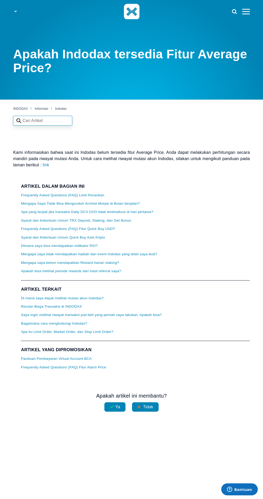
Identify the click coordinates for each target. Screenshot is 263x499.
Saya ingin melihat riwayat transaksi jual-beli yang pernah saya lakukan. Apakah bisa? (91, 315)
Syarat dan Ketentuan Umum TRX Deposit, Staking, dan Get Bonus (76, 220)
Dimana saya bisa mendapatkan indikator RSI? (59, 246)
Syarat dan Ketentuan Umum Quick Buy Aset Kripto (63, 237)
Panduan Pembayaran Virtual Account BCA (56, 359)
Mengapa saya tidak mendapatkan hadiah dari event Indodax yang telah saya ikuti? (89, 254)
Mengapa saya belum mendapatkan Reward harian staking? (70, 263)
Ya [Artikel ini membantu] (117, 407)
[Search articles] (42, 121)
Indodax (61, 109)
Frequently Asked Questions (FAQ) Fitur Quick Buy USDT (68, 229)
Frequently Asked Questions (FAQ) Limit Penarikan (62, 195)
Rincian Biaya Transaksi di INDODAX (51, 306)
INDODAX (20, 109)
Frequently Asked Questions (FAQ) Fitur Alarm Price (63, 367)
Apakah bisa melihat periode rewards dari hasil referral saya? (71, 271)
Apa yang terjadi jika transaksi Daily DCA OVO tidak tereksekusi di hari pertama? (87, 212)
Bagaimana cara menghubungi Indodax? (54, 323)
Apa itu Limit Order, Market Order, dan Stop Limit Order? (67, 332)
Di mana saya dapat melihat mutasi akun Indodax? (62, 298)
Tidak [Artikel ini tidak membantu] (148, 407)
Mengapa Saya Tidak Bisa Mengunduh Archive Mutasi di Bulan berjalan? (80, 203)
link (46, 165)
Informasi (41, 109)
